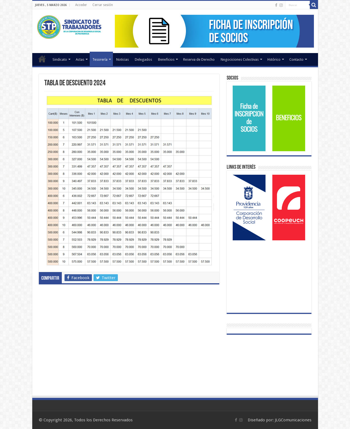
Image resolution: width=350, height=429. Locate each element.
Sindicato (59, 59)
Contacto (296, 59)
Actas (80, 59)
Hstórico (274, 59)
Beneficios (166, 59)
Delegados (143, 59)
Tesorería (99, 59)
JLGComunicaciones (293, 420)
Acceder (81, 5)
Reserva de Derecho (199, 59)
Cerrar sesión (102, 5)
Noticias (122, 59)
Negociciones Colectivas (240, 59)
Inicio (42, 59)
